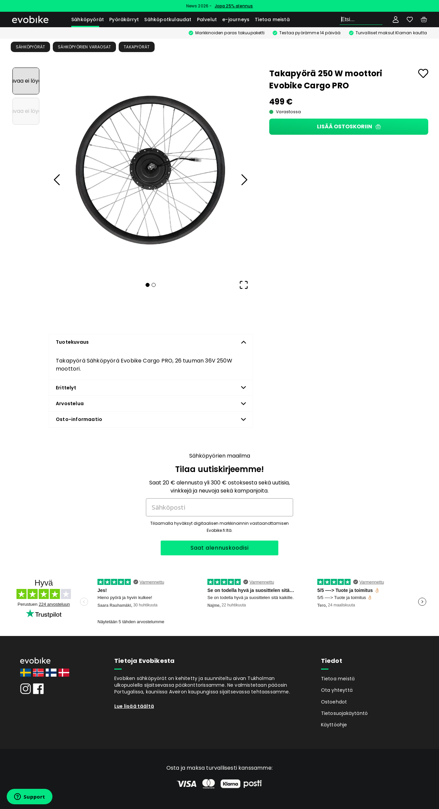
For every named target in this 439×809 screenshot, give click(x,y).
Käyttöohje (334, 724)
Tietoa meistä (272, 19)
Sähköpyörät (87, 19)
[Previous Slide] (57, 179)
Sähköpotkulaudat (167, 19)
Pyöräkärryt (124, 19)
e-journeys (235, 19)
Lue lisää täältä (134, 706)
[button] (150, 170)
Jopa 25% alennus (234, 6)
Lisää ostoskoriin (349, 126)
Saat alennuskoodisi (220, 548)
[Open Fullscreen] (243, 285)
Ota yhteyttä (337, 690)
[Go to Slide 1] (25, 81)
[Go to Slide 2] (25, 111)
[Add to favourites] (423, 73)
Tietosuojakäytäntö (344, 713)
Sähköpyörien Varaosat (84, 47)
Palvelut (207, 19)
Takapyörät (137, 47)
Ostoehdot (334, 701)
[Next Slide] (243, 179)
